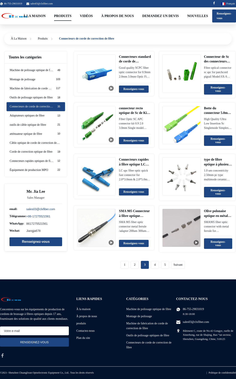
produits (81, 323)
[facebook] (2, 355)
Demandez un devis (160, 16)
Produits (63, 16)
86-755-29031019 (193, 309)
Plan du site (83, 337)
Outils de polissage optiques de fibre (147, 335)
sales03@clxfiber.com (41, 3)
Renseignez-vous (36, 241)
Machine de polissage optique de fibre (148, 309)
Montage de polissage (139, 316)
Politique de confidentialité (222, 372)
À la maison (34, 16)
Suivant (178, 264)
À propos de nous (117, 16)
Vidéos (86, 16)
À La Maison (19, 38)
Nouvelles (197, 16)
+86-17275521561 (38, 216)
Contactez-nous (85, 330)
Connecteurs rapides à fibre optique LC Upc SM (134, 164)
